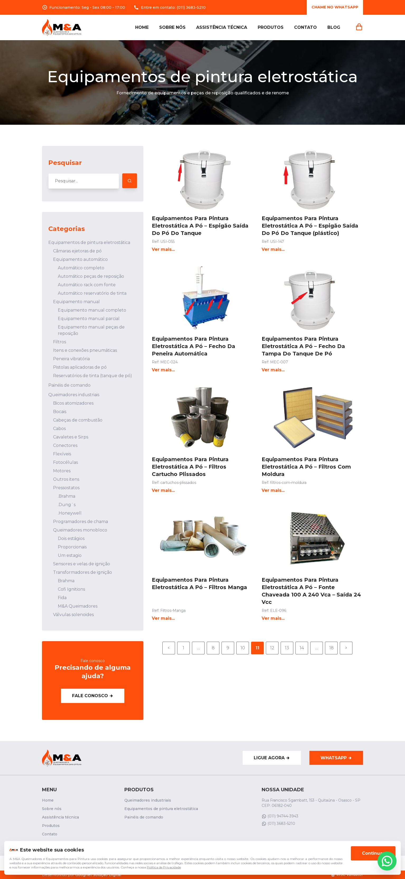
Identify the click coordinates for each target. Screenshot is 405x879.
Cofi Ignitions (71, 589)
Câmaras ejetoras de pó (77, 250)
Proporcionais (72, 546)
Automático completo (81, 267)
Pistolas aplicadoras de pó (80, 367)
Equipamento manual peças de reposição (91, 330)
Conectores (65, 445)
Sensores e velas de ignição (81, 563)
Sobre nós (172, 27)
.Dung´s (67, 504)
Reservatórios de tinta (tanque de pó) (92, 375)
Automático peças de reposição (91, 276)
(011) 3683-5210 (191, 7)
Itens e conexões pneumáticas (85, 350)
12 (272, 647)
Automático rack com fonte (87, 284)
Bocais (59, 411)
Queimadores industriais (73, 394)
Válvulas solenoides (73, 614)
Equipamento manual (76, 301)
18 (331, 647)
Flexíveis (62, 453)
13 (287, 647)
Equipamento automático (80, 259)
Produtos (271, 27)
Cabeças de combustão (77, 420)
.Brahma (66, 496)
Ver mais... (163, 249)
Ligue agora (272, 757)
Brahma (66, 580)
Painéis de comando (69, 385)
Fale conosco (92, 695)
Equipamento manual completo (92, 310)
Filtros (59, 341)
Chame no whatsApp (335, 7)
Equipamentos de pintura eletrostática (89, 242)
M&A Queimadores (77, 606)
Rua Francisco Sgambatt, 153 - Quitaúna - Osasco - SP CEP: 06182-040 (311, 803)
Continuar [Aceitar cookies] (373, 859)
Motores (61, 470)
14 (302, 647)
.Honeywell (70, 513)
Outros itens (66, 479)
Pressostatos (66, 487)
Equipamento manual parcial (89, 318)
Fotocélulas (65, 462)
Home (142, 27)
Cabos (59, 428)
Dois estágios (71, 538)
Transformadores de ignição (82, 572)
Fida (62, 597)
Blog (333, 27)
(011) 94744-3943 (280, 816)
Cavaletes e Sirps (70, 437)
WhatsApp (336, 757)
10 (243, 647)
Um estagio (70, 555)
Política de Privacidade (164, 873)
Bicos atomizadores (73, 403)
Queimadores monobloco (80, 530)
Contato (305, 27)
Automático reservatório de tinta (92, 293)
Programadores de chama (80, 521)
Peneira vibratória (71, 358)
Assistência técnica (221, 27)
